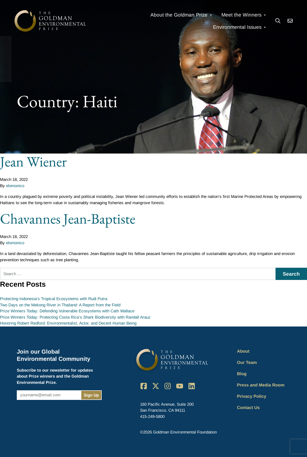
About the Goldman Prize (178, 15)
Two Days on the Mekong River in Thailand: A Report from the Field (60, 305)
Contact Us (248, 407)
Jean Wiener (33, 161)
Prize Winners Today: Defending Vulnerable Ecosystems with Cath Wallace (67, 311)
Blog (242, 373)
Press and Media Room (260, 385)
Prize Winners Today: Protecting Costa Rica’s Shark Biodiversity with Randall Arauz (75, 317)
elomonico (15, 186)
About (243, 351)
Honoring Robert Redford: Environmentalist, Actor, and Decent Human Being (68, 323)
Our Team (247, 362)
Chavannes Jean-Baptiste (67, 218)
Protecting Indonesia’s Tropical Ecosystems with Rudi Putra (53, 299)
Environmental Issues (237, 27)
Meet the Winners (241, 15)
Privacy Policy (251, 396)
